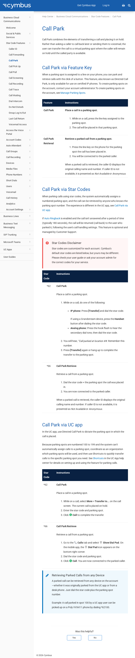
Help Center (47, 16)
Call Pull (13, 72)
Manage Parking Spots (72, 92)
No (95, 638)
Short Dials (18, 180)
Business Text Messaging (17, 225)
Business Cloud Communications (17, 19)
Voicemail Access (18, 124)
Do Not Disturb (16, 107)
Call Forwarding (16, 54)
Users (18, 186)
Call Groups (18, 151)
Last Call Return (16, 118)
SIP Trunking (17, 234)
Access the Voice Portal (18, 131)
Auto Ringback (52, 218)
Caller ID (13, 49)
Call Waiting (15, 95)
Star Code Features (18, 43)
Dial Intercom (15, 101)
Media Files (18, 169)
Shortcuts (98, 458)
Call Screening (16, 78)
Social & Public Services (18, 35)
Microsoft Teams (17, 242)
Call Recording (16, 83)
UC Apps (17, 249)
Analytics (10, 203)
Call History (18, 198)
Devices (18, 163)
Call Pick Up (15, 66)
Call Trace (14, 89)
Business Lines (17, 216)
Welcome (11, 27)
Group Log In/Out (17, 112)
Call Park (13, 60)
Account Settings (18, 210)
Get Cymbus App (86, 5)
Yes (74, 638)
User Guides (10, 257)
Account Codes (18, 140)
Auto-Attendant (18, 146)
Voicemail (11, 192)
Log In (106, 5)
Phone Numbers (18, 175)
